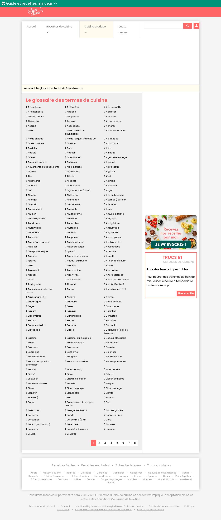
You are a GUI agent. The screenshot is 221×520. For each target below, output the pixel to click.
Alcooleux (110, 185)
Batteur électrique (115, 337)
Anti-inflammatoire (37, 242)
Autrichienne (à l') (115, 289)
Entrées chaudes (79, 476)
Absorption (33, 121)
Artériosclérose (113, 274)
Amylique (110, 218)
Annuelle (32, 237)
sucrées (132, 479)
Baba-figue (33, 301)
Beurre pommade (115, 361)
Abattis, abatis (35, 116)
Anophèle (71, 237)
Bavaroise (71, 347)
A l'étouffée (72, 107)
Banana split (73, 315)
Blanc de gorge (74, 388)
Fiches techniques (128, 465)
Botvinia (109, 424)
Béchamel (71, 351)
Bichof (30, 374)
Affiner (30, 157)
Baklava (70, 311)
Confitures (118, 472)
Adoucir (70, 152)
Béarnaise (32, 351)
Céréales (102, 472)
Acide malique (35, 143)
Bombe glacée (113, 410)
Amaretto (71, 209)
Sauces (91, 479)
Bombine (32, 415)
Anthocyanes (112, 237)
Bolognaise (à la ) (76, 410)
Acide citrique (34, 138)
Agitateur (71, 162)
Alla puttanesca (114, 195)
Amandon (110, 204)
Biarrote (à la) (73, 369)
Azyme (109, 297)
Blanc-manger (113, 388)
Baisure (31, 311)
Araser (109, 265)
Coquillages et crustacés (162, 472)
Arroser (31, 274)
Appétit (109, 256)
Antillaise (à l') (113, 242)
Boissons (86, 472)
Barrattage (33, 329)
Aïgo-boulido (73, 166)
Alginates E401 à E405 (77, 190)
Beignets (110, 351)
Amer (108, 209)
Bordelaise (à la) (75, 419)
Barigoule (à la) (35, 325)
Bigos (69, 374)
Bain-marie (111, 306)
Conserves (136, 472)
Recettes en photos (95, 465)
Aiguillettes (72, 171)
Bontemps (32, 419)
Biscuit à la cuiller (75, 378)
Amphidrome (73, 213)
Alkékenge (72, 195)
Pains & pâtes (183, 476)
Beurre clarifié (113, 356)
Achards (110, 125)
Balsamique (33, 315)
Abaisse (70, 111)
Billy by (108, 374)
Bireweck (32, 378)
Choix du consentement (150, 509)
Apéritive (110, 251)
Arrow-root (72, 274)
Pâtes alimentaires (41, 479)
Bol (106, 402)
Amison (31, 213)
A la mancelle (34, 111)
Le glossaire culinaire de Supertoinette (59, 88)
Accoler (70, 121)
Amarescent (34, 209)
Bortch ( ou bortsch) (38, 424)
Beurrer (31, 369)
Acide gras (111, 138)
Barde (69, 320)
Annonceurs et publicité (42, 506)
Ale (28, 190)
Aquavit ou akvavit (76, 260)
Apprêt (31, 260)
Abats (34, 472)
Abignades (72, 116)
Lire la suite (186, 293)
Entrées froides (102, 476)
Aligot (108, 190)
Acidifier (70, 143)
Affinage (110, 152)
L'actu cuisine (123, 29)
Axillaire (70, 297)
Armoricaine (73, 270)
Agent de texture (36, 162)
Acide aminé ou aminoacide (75, 132)
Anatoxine (71, 227)
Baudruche (111, 342)
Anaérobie (72, 223)
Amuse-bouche (114, 213)
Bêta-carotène (35, 356)
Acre (107, 148)
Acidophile (111, 143)
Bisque (109, 383)
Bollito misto (33, 410)
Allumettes (72, 199)
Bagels (31, 306)
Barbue (31, 320)
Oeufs (166, 476)
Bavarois (32, 347)
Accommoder (113, 121)
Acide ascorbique (115, 130)
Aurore (70, 289)
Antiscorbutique (75, 246)
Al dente (70, 180)
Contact (65, 506)
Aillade (70, 176)
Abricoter (110, 116)
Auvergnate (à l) (36, 297)
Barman (70, 325)
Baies (69, 306)
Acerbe (31, 125)
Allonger (31, 199)
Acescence (72, 125)
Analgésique (112, 223)
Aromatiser (111, 270)
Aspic (30, 279)
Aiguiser (109, 171)
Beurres (70, 472)
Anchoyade (111, 227)
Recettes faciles (63, 465)
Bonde (69, 415)
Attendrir (70, 284)
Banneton (110, 315)
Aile (29, 176)
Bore (107, 419)
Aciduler (31, 148)
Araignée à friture (115, 260)
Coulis (185, 472)
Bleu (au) (32, 397)
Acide (30, 130)
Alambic (109, 180)
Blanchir (31, 392)
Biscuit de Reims (114, 378)
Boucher (110, 429)
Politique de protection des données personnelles (103, 509)
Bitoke (30, 388)
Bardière (110, 320)
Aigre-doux (111, 166)
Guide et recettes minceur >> (31, 3)
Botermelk (71, 424)
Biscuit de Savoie (36, 383)
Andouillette (33, 232)
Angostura (111, 232)
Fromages (122, 476)
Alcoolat (31, 185)
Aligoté (31, 195)
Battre (30, 342)
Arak (29, 265)
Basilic (69, 329)
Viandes (147, 479)
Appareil (31, 256)
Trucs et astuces (159, 465)
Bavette (109, 347)
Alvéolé (31, 204)
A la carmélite (113, 107)
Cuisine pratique (95, 29)
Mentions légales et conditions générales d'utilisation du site (109, 506)
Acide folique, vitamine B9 (80, 138)
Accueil (31, 26)
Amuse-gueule (35, 218)
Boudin (31, 433)
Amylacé (71, 218)
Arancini (70, 265)
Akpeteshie (33, 180)
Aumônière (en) (114, 284)
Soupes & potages (111, 479)
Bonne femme (113, 415)
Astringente (33, 284)
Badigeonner (112, 301)
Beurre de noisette (76, 361)
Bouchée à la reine (76, 429)
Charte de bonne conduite (164, 506)
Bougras (70, 433)
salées (77, 479)
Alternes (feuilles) (115, 199)
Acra (68, 148)
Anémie (70, 232)
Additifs (31, 152)
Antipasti (31, 246)
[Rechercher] (187, 26)
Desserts (33, 476)
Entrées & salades (54, 476)
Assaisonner (73, 279)
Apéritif (70, 251)
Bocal (30, 402)
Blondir (109, 397)
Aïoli (107, 176)
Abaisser (110, 111)
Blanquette (72, 392)
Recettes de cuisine (59, 29)
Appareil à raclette (76, 256)
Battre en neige (74, 342)
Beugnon (71, 356)
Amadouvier (73, 204)
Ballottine (110, 311)
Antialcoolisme (74, 242)
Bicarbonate (112, 369)
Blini (68, 397)
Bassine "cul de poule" (78, 337)
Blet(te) (109, 392)
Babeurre (71, 301)
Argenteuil (32, 270)
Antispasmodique (37, 251)
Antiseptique (112, 246)
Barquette (110, 325)
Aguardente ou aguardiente (43, 166)
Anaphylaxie (34, 227)
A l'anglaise (33, 107)
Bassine (31, 337)
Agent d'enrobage (115, 157)
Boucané (32, 429)
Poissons (63, 479)
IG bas (137, 476)
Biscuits (70, 383)
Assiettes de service (116, 279)
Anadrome (33, 223)
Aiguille (31, 171)
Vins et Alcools (166, 479)
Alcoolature (72, 185)
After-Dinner (73, 157)
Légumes (152, 476)
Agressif (109, 162)
